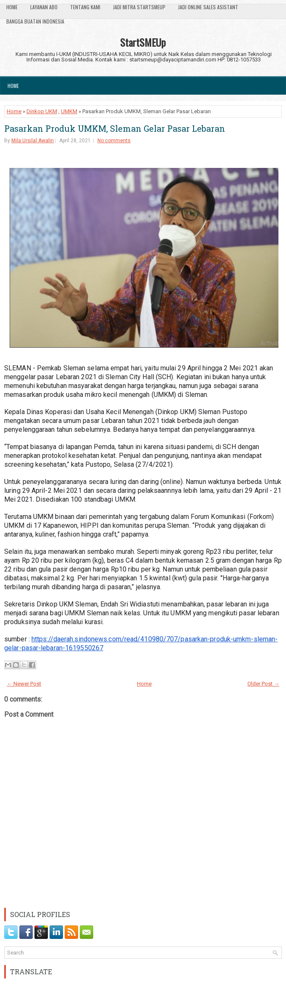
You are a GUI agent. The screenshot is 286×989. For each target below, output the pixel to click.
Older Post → (263, 684)
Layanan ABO (44, 7)
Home (12, 7)
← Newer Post (24, 684)
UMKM (69, 111)
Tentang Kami (85, 7)
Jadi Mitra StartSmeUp (139, 7)
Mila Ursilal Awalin (32, 141)
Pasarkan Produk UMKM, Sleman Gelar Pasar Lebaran (114, 128)
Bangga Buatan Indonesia (35, 21)
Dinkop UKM (41, 111)
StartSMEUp (143, 42)
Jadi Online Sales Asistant (208, 7)
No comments (114, 141)
